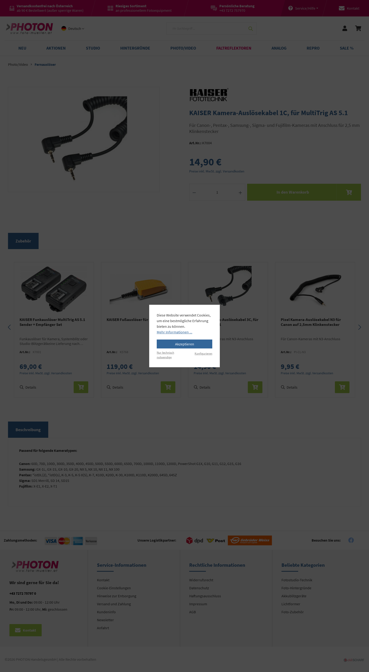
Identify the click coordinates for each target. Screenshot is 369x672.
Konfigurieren (203, 353)
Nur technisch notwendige (165, 355)
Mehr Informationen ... (174, 332)
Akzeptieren (184, 344)
